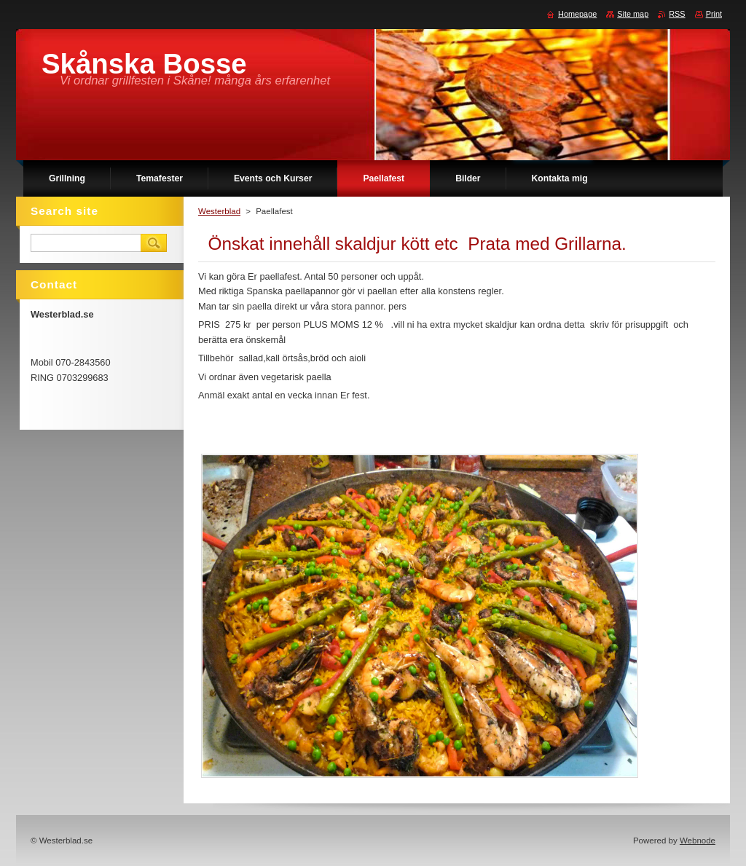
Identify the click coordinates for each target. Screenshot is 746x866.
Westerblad (219, 211)
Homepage (577, 13)
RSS (677, 13)
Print (714, 13)
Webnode (697, 840)
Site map (632, 13)
